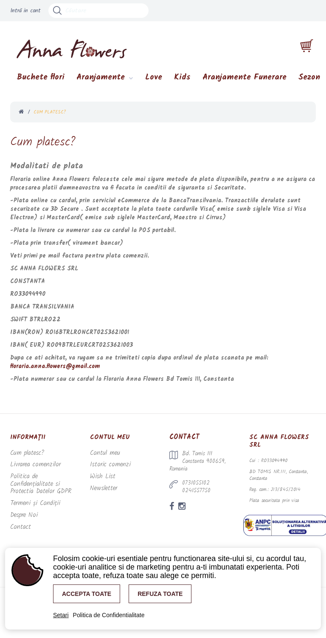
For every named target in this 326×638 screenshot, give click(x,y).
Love (153, 80)
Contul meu (102, 455)
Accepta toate (86, 593)
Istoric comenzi (106, 466)
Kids (182, 80)
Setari (61, 615)
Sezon (309, 80)
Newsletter (102, 489)
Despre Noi (22, 506)
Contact (18, 517)
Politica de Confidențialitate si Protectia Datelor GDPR (41, 481)
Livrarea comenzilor (31, 466)
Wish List (101, 478)
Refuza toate (160, 593)
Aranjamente (100, 80)
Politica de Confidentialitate (109, 615)
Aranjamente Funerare (244, 80)
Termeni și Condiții (31, 495)
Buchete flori (41, 80)
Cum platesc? (24, 455)
